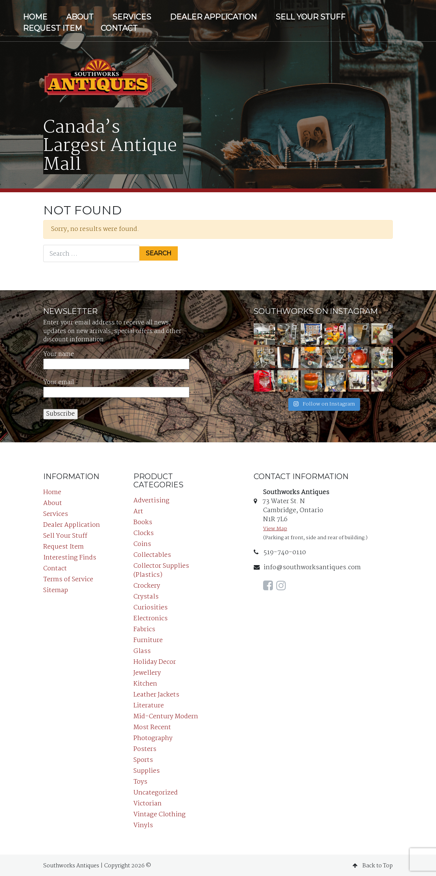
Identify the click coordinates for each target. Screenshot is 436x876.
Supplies (146, 769)
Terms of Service (68, 578)
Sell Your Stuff (310, 16)
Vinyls (143, 824)
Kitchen (145, 682)
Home (35, 16)
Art (138, 510)
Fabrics (144, 628)
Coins (142, 543)
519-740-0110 (280, 551)
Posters (144, 748)
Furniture (148, 639)
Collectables (152, 554)
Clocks (143, 532)
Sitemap (55, 589)
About (80, 16)
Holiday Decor (154, 661)
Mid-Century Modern (165, 715)
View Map (275, 527)
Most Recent (152, 726)
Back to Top (373, 864)
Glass (142, 650)
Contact (119, 28)
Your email (116, 386)
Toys (140, 780)
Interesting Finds (69, 556)
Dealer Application (213, 16)
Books (142, 521)
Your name (116, 357)
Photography (153, 737)
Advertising (151, 499)
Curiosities (150, 606)
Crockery (146, 584)
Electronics (150, 617)
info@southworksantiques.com (307, 566)
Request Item (52, 28)
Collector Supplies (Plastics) (161, 569)
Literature (148, 704)
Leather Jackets (156, 693)
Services (131, 16)
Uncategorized (155, 791)
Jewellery (147, 671)
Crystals (146, 595)
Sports (143, 759)
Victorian (147, 802)
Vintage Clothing (159, 813)
